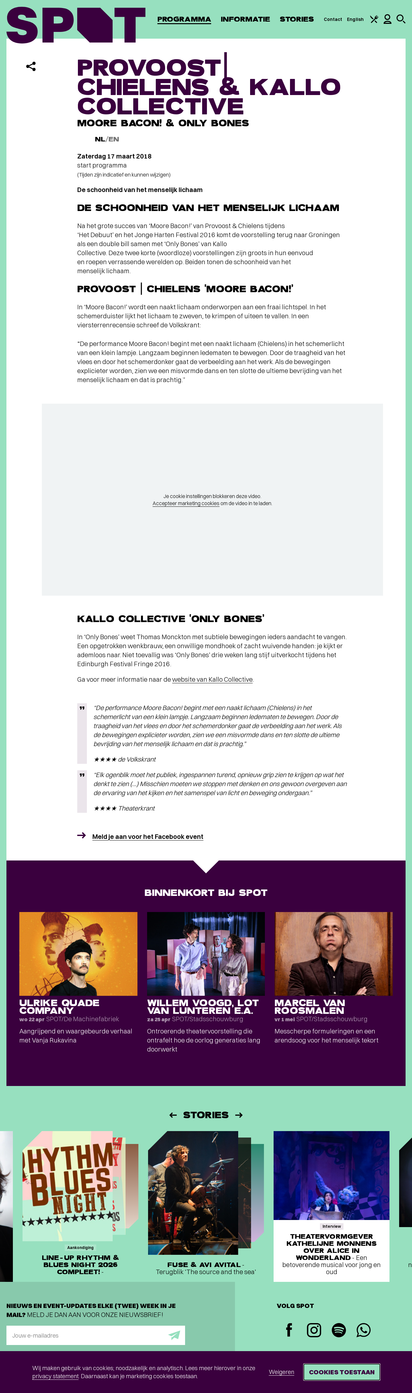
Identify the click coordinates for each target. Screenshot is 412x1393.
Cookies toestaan (342, 1372)
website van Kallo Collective (212, 679)
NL (100, 139)
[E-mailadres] (95, 1335)
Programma (184, 19)
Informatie (245, 19)
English (355, 19)
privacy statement (55, 1376)
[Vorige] (172, 1115)
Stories (297, 19)
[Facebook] (289, 1331)
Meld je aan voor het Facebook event (147, 836)
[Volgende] (239, 1115)
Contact (333, 19)
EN (113, 139)
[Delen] (31, 66)
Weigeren (281, 1372)
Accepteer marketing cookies (186, 503)
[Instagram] (314, 1331)
